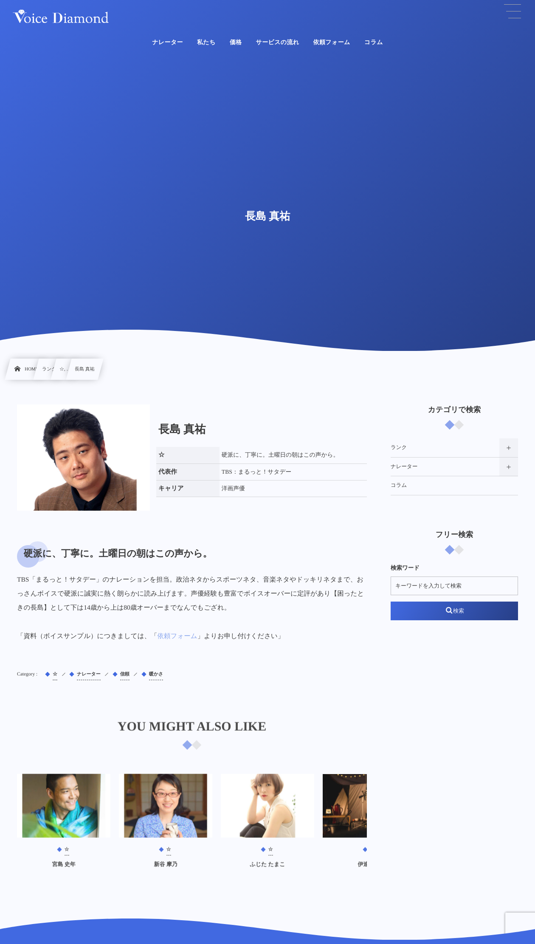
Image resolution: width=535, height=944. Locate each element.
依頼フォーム (177, 636)
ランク (399, 447)
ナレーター (404, 466)
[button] (512, 11)
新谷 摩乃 (165, 869)
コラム (399, 485)
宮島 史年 (63, 869)
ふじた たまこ (267, 869)
